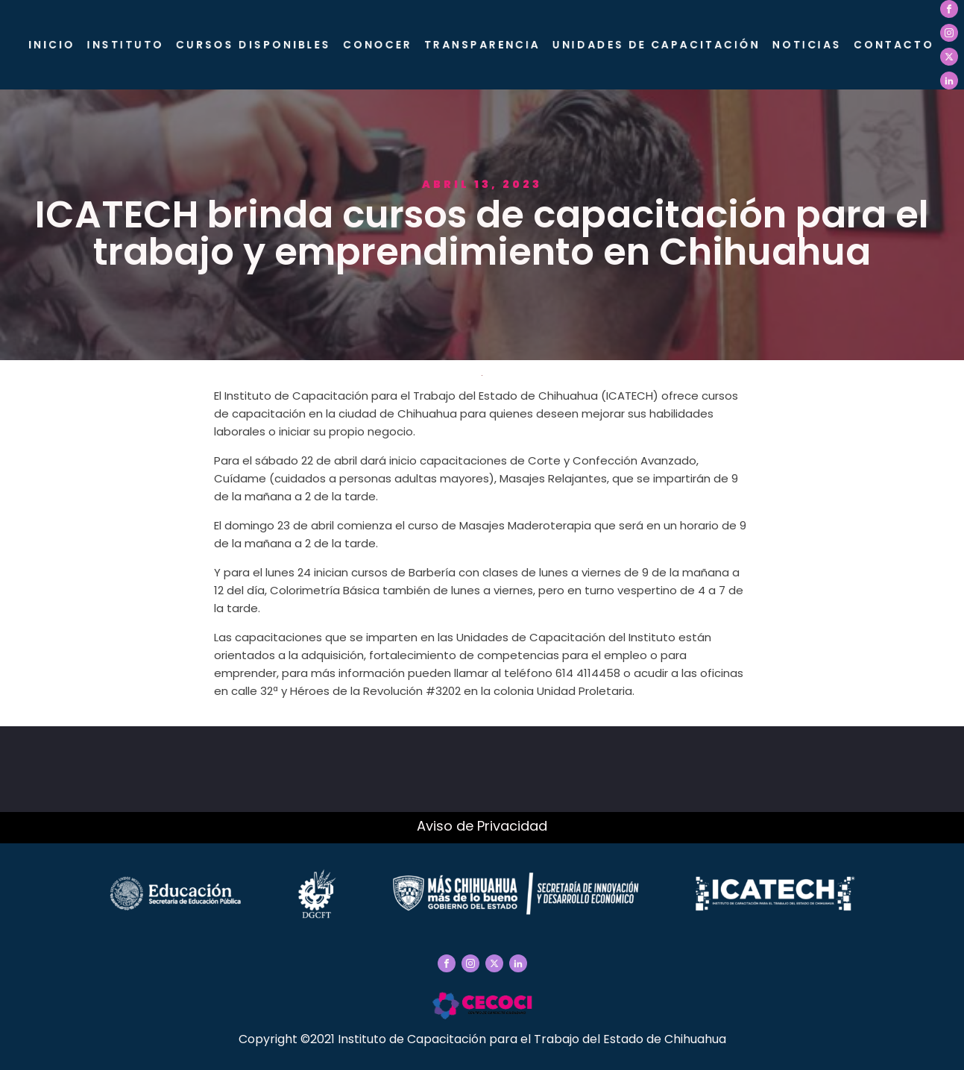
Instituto (125, 44)
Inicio (51, 44)
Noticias (807, 44)
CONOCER (377, 44)
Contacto (894, 44)
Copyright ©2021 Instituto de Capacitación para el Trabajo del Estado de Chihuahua (482, 1039)
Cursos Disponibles (253, 44)
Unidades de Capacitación (656, 44)
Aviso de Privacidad (482, 825)
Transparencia (482, 44)
